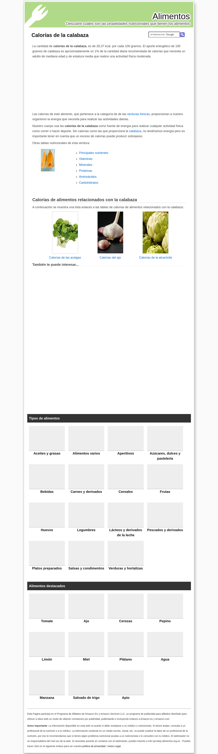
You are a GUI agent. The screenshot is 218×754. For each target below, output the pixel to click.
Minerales (85, 164)
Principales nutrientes (93, 153)
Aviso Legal (114, 746)
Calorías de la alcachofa (155, 257)
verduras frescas (138, 114)
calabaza (134, 131)
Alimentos (171, 16)
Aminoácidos (88, 176)
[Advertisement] (109, 84)
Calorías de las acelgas (65, 257)
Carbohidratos (88, 182)
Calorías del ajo (110, 257)
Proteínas (85, 170)
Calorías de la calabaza (60, 35)
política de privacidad (93, 746)
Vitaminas (85, 159)
